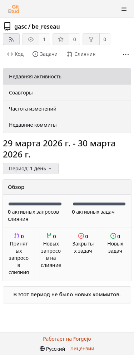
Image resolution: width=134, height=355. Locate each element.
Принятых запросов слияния (19, 254)
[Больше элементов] (125, 54)
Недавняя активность (35, 76)
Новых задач (115, 243)
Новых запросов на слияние (51, 250)
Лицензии (82, 348)
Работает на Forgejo (67, 338)
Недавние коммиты (33, 124)
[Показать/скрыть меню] (124, 9)
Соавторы (21, 92)
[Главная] (14, 9)
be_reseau (46, 26)
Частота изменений (32, 108)
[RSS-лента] (11, 39)
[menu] (31, 169)
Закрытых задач (83, 243)
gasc (20, 26)
